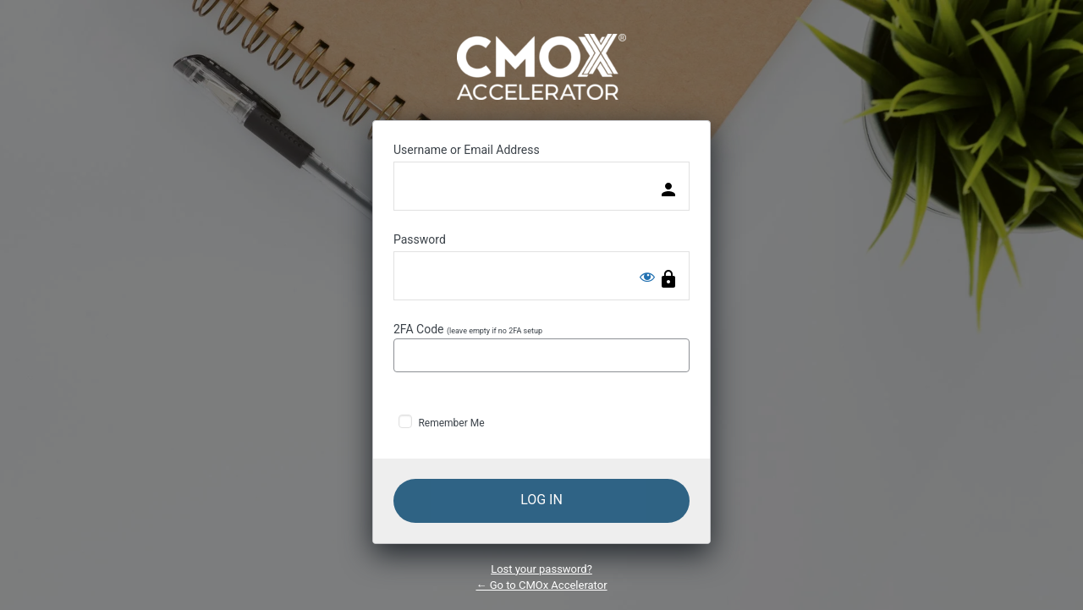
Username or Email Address (466, 150)
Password (419, 239)
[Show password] (647, 277)
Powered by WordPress (541, 67)
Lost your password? (541, 569)
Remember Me (451, 423)
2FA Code (541, 347)
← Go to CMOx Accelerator (541, 585)
